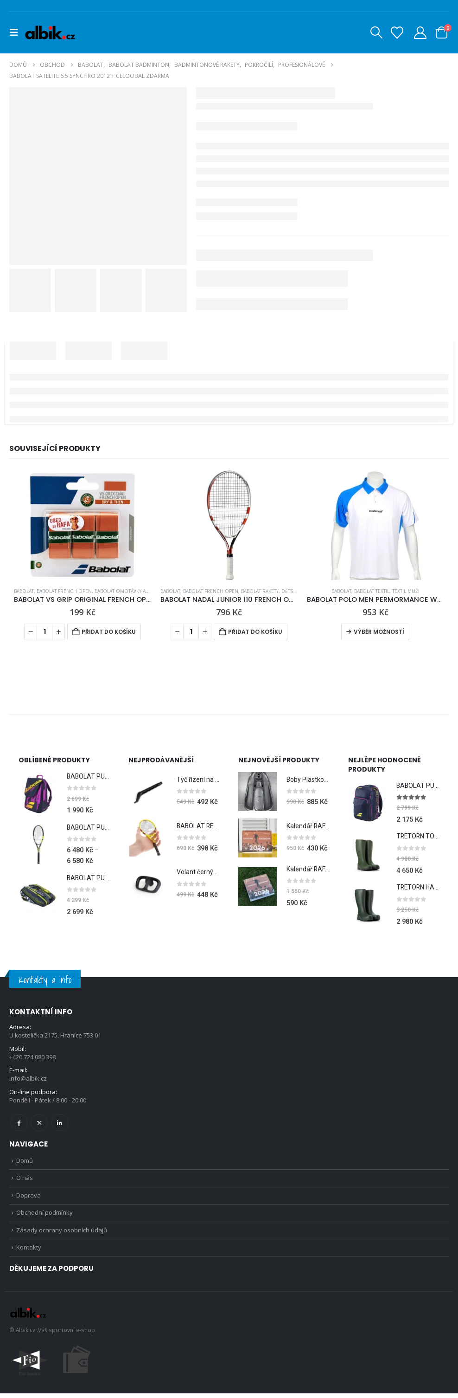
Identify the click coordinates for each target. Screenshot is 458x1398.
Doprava (28, 1198)
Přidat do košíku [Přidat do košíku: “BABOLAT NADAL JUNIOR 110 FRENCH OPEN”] (255, 632)
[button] (16, 32)
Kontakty (28, 1252)
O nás (24, 1180)
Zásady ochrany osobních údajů (61, 1234)
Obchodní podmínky (44, 1216)
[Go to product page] (82, 525)
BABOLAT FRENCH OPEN (64, 591)
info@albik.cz (28, 1080)
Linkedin (59, 1124)
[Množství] (44, 632)
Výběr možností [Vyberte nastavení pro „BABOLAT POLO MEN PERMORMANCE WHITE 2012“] (379, 632)
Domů (24, 1162)
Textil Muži (406, 591)
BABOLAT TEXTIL (371, 591)
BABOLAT (24, 591)
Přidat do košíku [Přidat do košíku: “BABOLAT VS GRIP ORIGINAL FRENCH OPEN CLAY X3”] (109, 632)
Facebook (18, 1124)
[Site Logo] (50, 33)
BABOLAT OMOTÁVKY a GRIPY (127, 591)
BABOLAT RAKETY (260, 591)
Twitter (39, 1124)
